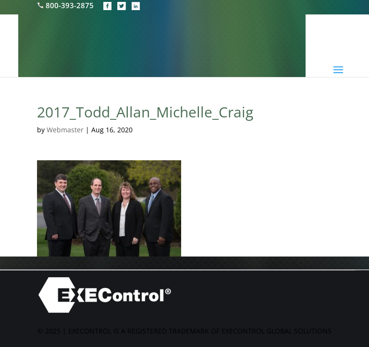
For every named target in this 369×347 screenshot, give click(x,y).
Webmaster (65, 129)
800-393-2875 (66, 5)
